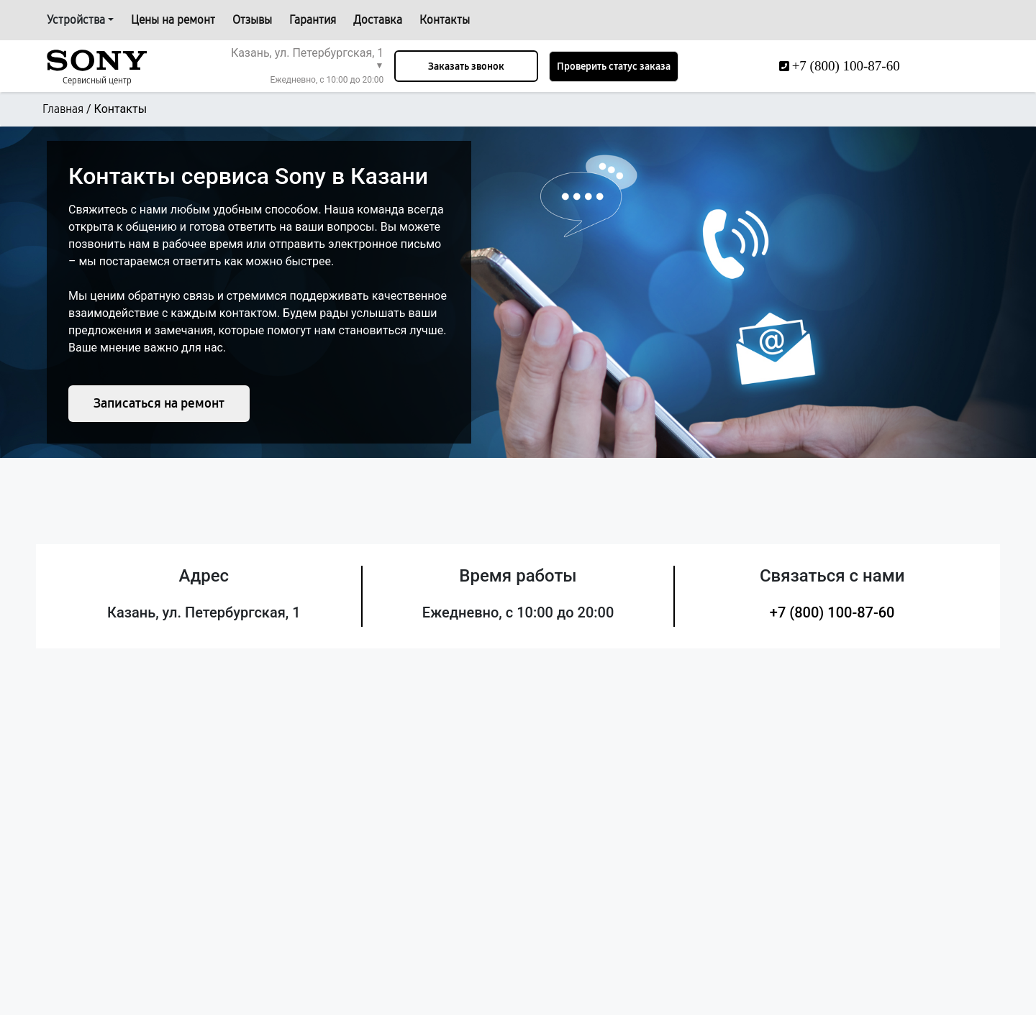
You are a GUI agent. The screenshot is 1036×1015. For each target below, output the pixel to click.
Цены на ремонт (173, 20)
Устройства (76, 20)
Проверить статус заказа (614, 66)
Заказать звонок (466, 66)
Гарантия (312, 20)
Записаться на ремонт (159, 403)
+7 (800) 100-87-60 (832, 612)
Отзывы (252, 20)
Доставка (377, 20)
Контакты (444, 20)
